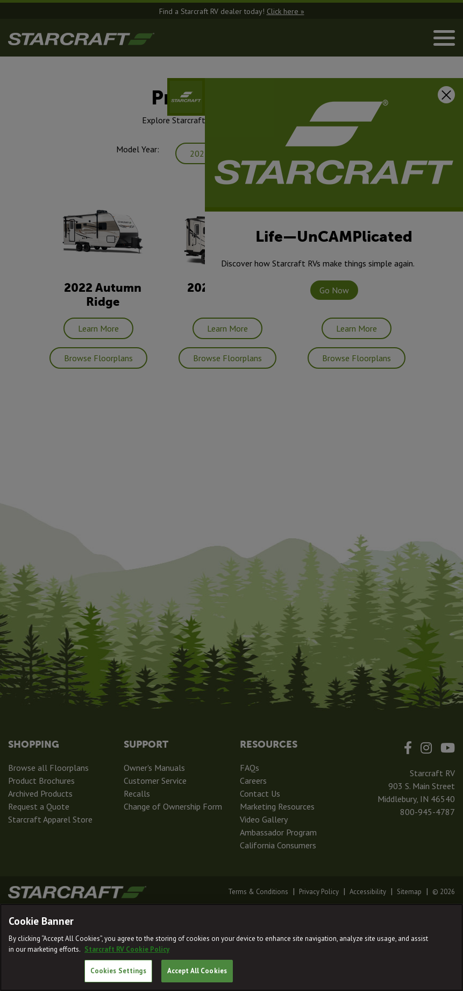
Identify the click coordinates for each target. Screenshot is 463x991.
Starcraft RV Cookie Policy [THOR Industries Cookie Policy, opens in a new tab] (126, 949)
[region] (231, 947)
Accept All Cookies (197, 970)
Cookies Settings (118, 970)
